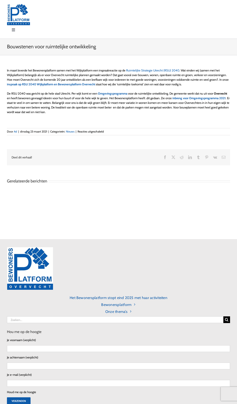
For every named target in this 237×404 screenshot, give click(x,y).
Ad (15, 131)
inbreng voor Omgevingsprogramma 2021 (199, 98)
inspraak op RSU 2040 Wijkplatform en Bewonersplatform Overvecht (51, 84)
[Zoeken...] (115, 319)
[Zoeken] (226, 319)
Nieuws (70, 131)
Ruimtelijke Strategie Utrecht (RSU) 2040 (152, 70)
